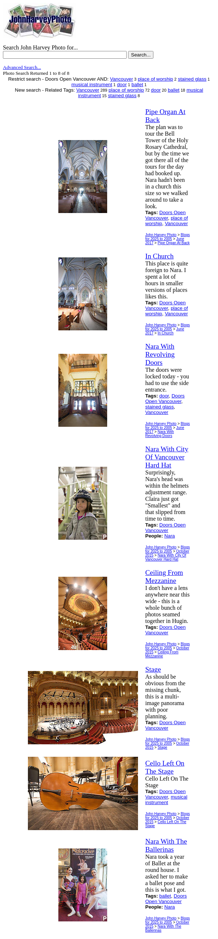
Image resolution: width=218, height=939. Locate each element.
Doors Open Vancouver (165, 215)
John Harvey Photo (161, 235)
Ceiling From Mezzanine (161, 654)
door (122, 84)
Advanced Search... (22, 67)
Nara (169, 536)
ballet (137, 84)
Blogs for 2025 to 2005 (167, 237)
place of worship (155, 79)
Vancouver (121, 79)
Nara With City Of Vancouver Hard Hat (165, 557)
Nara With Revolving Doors (159, 434)
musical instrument (92, 84)
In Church (165, 333)
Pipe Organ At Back (173, 243)
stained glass (192, 79)
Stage (162, 747)
